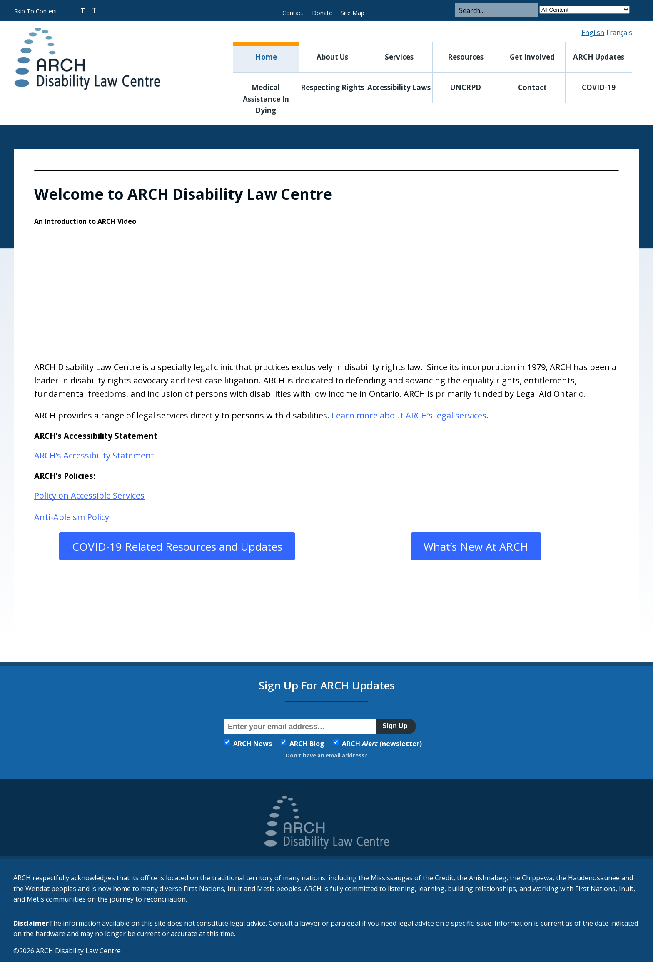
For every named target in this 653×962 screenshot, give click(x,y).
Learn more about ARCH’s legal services (408, 415)
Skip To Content (35, 11)
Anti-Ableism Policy (71, 516)
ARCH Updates (598, 57)
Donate (322, 13)
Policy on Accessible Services (89, 495)
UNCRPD (465, 87)
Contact (293, 13)
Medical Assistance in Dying (266, 99)
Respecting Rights (332, 87)
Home (266, 57)
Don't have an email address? (326, 755)
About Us (332, 57)
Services (399, 57)
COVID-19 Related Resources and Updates (177, 546)
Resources (466, 57)
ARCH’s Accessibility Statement (94, 455)
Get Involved (532, 57)
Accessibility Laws (399, 87)
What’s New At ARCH (476, 546)
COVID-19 (599, 87)
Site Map (352, 13)
